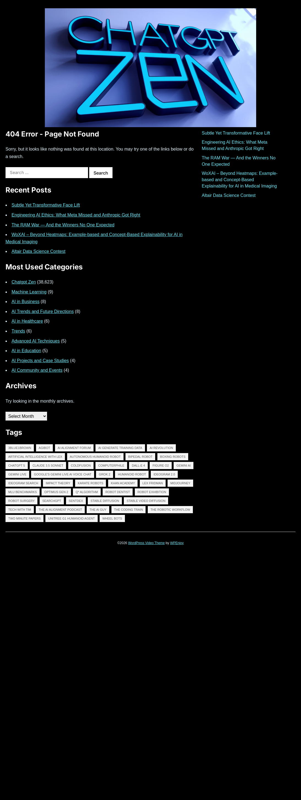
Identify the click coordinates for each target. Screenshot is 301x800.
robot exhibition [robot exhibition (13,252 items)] (152, 492)
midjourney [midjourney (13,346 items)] (180, 483)
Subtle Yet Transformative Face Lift (46, 205)
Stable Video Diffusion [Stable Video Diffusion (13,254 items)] (146, 500)
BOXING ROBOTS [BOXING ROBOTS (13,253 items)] (172, 456)
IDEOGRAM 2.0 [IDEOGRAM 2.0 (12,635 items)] (164, 474)
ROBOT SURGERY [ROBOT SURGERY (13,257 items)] (21, 500)
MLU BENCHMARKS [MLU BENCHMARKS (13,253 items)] (22, 492)
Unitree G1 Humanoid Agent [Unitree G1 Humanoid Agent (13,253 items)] (71, 518)
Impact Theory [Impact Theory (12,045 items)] (58, 483)
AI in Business (25, 301)
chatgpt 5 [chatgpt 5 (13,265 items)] (16, 465)
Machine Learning (29, 292)
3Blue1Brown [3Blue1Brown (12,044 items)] (19, 448)
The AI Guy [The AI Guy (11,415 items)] (97, 509)
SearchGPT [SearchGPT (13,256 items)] (51, 500)
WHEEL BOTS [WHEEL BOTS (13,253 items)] (112, 518)
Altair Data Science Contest (38, 251)
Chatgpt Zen (24, 282)
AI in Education (26, 350)
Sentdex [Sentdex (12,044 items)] (76, 500)
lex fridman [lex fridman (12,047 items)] (153, 483)
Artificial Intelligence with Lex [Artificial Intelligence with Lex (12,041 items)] (35, 456)
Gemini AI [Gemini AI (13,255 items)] (183, 465)
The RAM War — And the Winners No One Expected (63, 225)
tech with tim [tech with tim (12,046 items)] (19, 509)
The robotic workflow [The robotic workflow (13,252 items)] (170, 509)
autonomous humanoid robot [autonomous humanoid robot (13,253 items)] (95, 456)
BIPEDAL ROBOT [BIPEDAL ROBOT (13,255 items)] (140, 456)
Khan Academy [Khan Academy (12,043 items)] (123, 483)
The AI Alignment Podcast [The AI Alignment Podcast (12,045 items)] (60, 509)
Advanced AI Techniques (36, 341)
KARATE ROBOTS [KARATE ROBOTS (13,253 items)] (90, 483)
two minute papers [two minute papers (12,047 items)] (24, 518)
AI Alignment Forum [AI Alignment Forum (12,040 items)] (74, 448)
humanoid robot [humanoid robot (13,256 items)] (132, 474)
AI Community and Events (37, 370)
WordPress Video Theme (146, 543)
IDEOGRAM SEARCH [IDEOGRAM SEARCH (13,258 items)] (23, 483)
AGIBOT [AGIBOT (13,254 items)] (44, 448)
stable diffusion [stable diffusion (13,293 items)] (105, 500)
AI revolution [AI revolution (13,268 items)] (161, 448)
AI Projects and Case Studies (40, 360)
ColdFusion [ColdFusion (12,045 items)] (81, 465)
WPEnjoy (177, 543)
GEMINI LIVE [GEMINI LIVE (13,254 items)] (17, 474)
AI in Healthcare (27, 321)
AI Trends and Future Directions (43, 311)
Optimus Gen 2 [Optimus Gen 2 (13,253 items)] (56, 492)
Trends (18, 331)
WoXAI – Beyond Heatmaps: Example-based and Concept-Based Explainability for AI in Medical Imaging (239, 179)
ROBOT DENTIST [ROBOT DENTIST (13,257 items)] (117, 492)
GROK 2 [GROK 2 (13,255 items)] (104, 474)
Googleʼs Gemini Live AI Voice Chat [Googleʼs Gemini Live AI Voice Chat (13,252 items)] (62, 474)
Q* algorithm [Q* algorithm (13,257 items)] (87, 492)
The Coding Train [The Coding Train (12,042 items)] (128, 509)
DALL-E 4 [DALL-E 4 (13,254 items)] (138, 465)
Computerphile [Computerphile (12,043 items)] (111, 465)
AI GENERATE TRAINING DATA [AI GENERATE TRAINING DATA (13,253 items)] (120, 448)
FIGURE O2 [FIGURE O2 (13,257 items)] (160, 465)
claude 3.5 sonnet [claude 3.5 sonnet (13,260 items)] (47, 465)
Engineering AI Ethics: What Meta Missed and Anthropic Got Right (76, 215)
